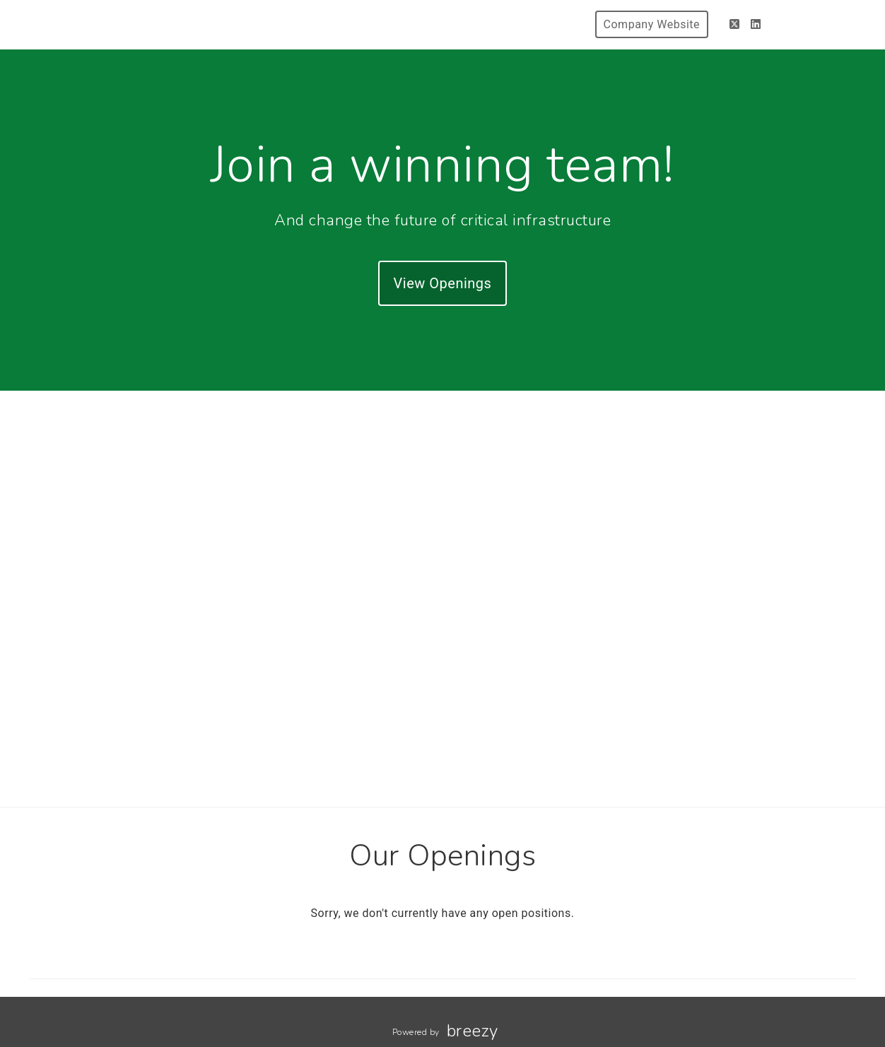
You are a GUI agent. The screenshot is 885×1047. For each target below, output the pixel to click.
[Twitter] (734, 24)
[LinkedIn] (756, 24)
